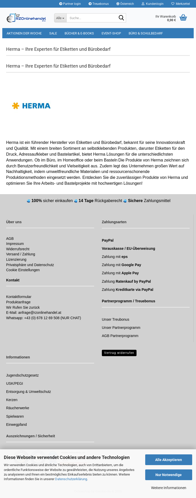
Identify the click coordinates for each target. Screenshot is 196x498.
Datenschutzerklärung (71, 479)
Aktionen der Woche (24, 33)
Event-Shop (111, 33)
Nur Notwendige (168, 475)
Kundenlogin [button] (153, 4)
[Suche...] (60, 17)
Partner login (70, 4)
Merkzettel (180, 4)
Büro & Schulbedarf (146, 33)
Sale (53, 33)
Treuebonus (99, 4)
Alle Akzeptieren (168, 460)
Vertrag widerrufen (119, 353)
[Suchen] (121, 18)
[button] (125, 4)
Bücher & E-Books (79, 33)
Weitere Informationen (168, 488)
